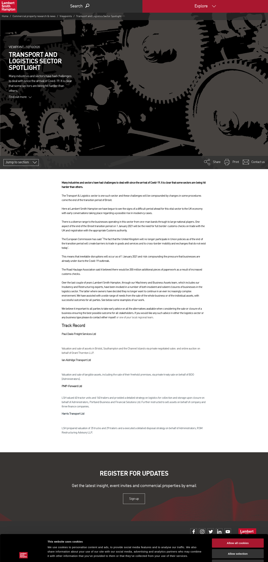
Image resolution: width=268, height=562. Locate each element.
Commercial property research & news (34, 16)
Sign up (134, 498)
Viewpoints (66, 16)
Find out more (20, 97)
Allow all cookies (238, 517)
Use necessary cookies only (238, 538)
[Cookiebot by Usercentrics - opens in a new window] (23, 555)
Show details (190, 554)
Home (5, 16)
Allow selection (238, 528)
